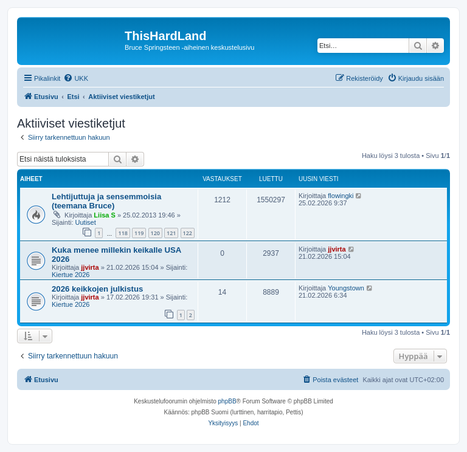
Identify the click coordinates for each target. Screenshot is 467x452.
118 (122, 233)
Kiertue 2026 (70, 274)
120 (155, 233)
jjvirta (90, 267)
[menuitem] (75, 78)
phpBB (227, 401)
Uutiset (85, 222)
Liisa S (104, 215)
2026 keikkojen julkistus (97, 288)
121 (171, 233)
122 (187, 233)
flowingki (340, 195)
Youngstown (346, 288)
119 (139, 233)
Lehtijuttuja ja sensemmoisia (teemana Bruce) (106, 201)
